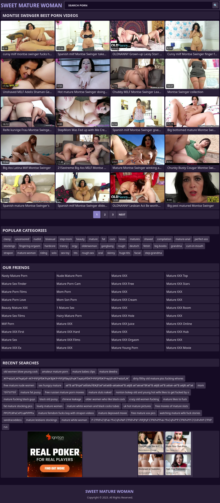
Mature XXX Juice (123, 324)
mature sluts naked (100, 392)
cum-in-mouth (194, 246)
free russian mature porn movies (64, 392)
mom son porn (67, 300)
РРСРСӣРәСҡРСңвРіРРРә (19, 413)
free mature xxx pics (143, 413)
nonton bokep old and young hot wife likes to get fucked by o (152, 392)
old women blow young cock (21, 371)
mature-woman (26, 253)
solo (53, 253)
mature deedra (108, 371)
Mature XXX (64, 324)
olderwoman (89, 246)
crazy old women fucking (144, 399)
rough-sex (88, 253)
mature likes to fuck (175, 399)
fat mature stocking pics (18, 406)
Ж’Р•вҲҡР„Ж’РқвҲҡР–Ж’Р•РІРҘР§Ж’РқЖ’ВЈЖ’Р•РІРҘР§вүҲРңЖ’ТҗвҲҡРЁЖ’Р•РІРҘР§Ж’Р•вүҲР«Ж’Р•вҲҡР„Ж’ (66, 378)
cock (112, 239)
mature (93, 239)
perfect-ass (201, 239)
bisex (122, 239)
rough (121, 246)
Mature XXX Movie (178, 348)
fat (103, 239)
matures (135, 239)
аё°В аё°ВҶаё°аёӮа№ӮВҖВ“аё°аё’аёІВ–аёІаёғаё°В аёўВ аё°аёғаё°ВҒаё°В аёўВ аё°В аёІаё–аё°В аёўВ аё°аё (129, 385)
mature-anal (183, 239)
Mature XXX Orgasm (125, 340)
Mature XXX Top (177, 276)
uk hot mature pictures (137, 406)
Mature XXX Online (179, 324)
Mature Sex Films (13, 316)
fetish (146, 246)
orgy (74, 246)
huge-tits (124, 253)
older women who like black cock (105, 399)
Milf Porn (8, 324)
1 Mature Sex (65, 308)
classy (7, 239)
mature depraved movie (112, 413)
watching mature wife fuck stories (180, 413)
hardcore (50, 246)
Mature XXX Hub (177, 332)
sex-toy (65, 253)
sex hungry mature (50, 385)
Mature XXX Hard (68, 332)
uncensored (22, 239)
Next (122, 214)
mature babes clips (83, 371)
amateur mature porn (55, 371)
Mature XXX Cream (124, 300)
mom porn (64, 292)
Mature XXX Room (178, 308)
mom (201, 385)
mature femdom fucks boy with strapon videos (66, 413)
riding (43, 253)
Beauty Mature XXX (15, 308)
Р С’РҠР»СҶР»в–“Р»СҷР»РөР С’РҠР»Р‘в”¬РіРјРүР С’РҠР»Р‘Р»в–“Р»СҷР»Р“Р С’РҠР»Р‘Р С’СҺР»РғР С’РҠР (152, 420)
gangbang (107, 246)
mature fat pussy (30, 392)
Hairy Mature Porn (69, 316)
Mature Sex (9, 340)
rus (5, 427)
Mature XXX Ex (11, 348)
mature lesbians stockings (41, 420)
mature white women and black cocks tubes (93, 406)
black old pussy (48, 399)
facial (137, 253)
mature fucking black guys (19, 399)
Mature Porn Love (14, 300)
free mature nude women (19, 385)
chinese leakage (71, 399)
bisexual (50, 239)
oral (100, 253)
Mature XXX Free (123, 284)
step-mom (66, 239)
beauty (80, 239)
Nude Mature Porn (69, 276)
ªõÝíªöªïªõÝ (10, 392)
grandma (176, 246)
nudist (37, 239)
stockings (9, 246)
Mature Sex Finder (14, 284)
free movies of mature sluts (171, 406)
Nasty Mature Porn (14, 276)
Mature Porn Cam (69, 284)
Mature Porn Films (14, 292)
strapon (8, 253)
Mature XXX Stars (178, 284)
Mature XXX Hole (123, 316)
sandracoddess (13, 420)
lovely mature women (50, 406)
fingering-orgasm (29, 246)
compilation (164, 239)
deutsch (134, 246)
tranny (64, 246)
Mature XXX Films (68, 340)
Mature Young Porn (125, 348)
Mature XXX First (13, 332)
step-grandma (153, 253)
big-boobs (160, 246)
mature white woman (74, 420)
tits (75, 253)
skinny (111, 253)
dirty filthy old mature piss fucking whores (158, 378)
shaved (148, 239)
